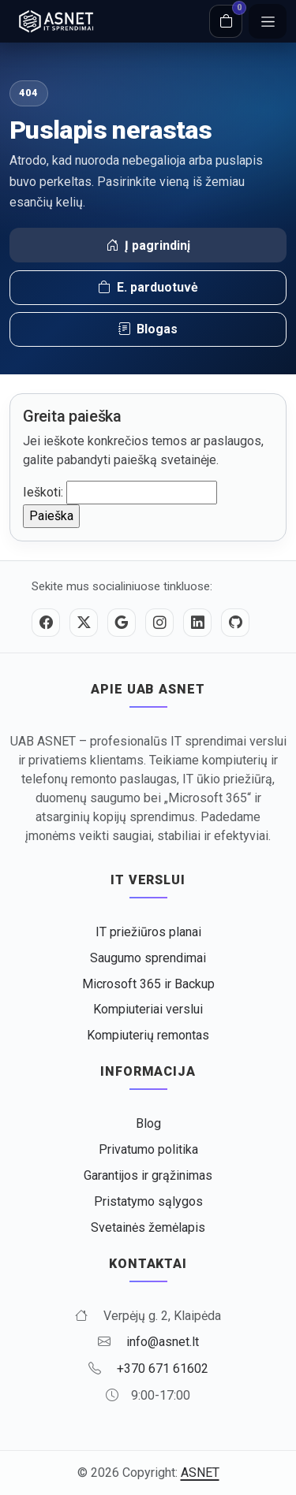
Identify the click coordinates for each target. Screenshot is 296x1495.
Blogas (148, 329)
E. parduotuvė (147, 287)
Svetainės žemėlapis (148, 1227)
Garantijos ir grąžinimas (148, 1175)
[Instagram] (159, 622)
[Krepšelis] (225, 21)
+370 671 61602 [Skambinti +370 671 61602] (162, 1368)
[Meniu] (268, 21)
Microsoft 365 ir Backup (148, 983)
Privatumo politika (148, 1149)
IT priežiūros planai (148, 931)
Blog (148, 1123)
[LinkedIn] (197, 622)
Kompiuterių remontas (148, 1035)
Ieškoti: (43, 492)
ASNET (200, 1472)
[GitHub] (235, 622)
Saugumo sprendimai (148, 957)
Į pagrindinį (147, 245)
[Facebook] (46, 622)
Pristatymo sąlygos (148, 1201)
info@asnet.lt (162, 1341)
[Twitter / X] (83, 622)
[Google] (121, 622)
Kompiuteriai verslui (148, 1009)
